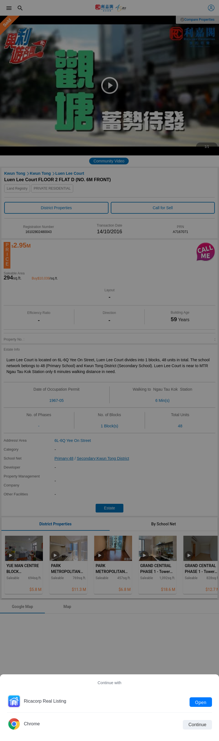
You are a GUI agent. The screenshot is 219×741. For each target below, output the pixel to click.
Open (200, 702)
